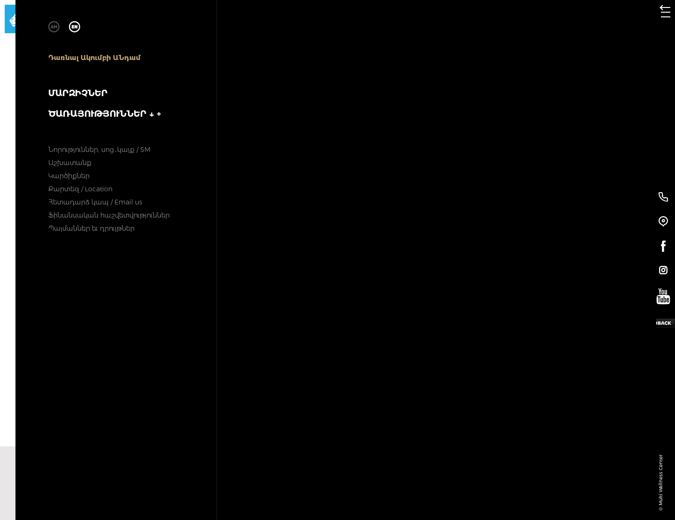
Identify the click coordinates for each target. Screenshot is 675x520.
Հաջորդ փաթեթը (492, 483)
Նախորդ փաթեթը (164, 483)
